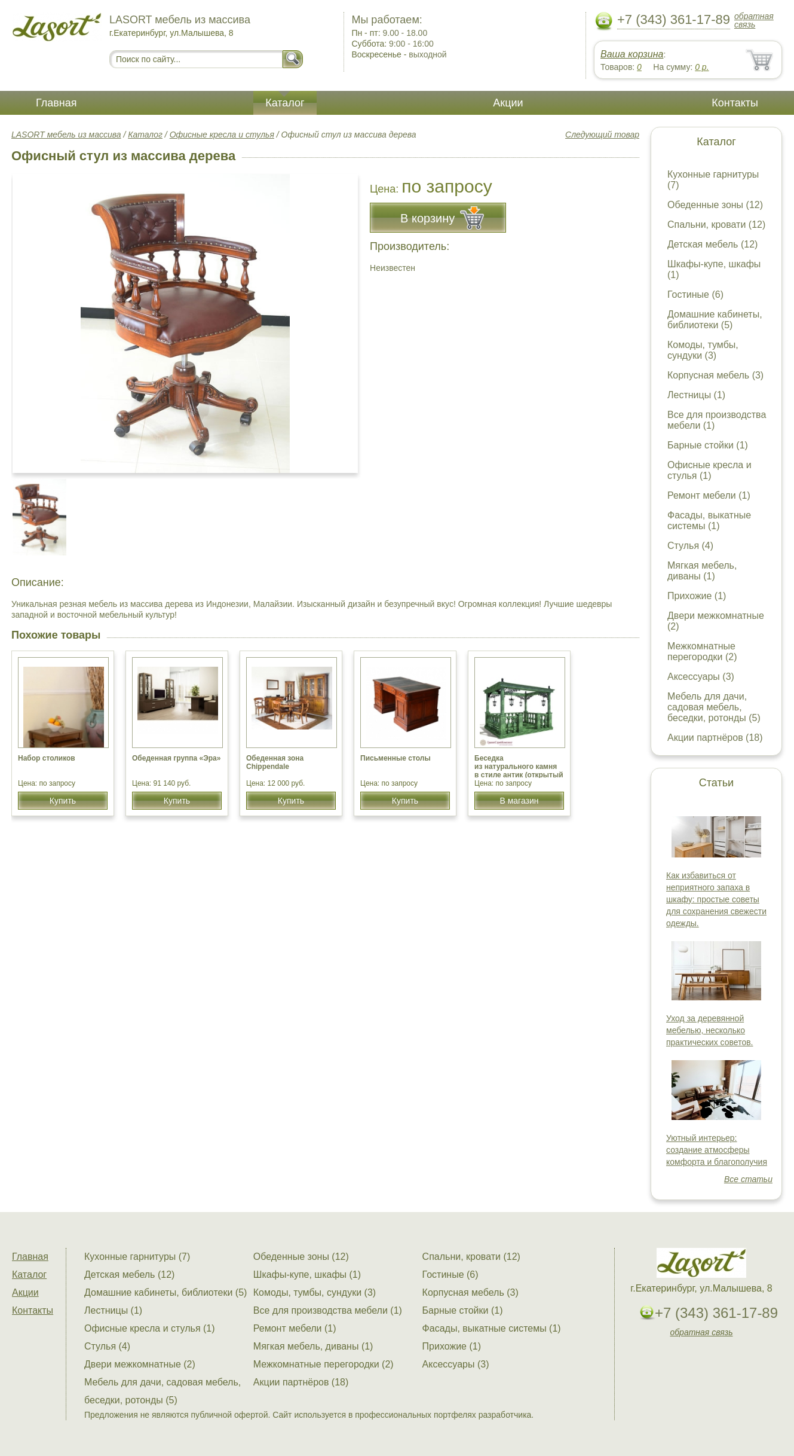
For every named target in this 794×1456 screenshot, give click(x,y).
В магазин (518, 800)
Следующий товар (602, 134)
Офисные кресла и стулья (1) (709, 470)
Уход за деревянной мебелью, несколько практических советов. (709, 1030)
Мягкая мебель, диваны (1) (702, 570)
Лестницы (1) (696, 395)
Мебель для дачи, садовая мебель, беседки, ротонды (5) (714, 707)
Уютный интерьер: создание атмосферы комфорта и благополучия (716, 1150)
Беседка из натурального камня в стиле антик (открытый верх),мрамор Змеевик (518, 770)
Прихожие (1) (696, 596)
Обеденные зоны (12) (715, 205)
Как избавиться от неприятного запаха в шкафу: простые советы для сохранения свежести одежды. (716, 899)
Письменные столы (395, 758)
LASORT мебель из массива (66, 134)
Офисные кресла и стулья (222, 134)
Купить (63, 800)
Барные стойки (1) (707, 445)
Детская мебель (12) (712, 244)
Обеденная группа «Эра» (176, 758)
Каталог (284, 103)
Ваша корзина (631, 54)
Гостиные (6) (695, 294)
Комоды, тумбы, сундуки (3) (702, 350)
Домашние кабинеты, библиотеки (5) (714, 319)
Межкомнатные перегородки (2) (702, 651)
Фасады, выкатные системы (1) (709, 520)
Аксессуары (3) (700, 676)
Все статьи (748, 1179)
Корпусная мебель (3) (715, 375)
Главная (56, 103)
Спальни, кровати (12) (716, 224)
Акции (508, 103)
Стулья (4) (690, 546)
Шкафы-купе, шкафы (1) (307, 1274)
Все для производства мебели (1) (327, 1310)
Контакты (735, 103)
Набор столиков (46, 758)
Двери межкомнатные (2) (139, 1364)
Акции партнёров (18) (715, 737)
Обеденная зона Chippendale (275, 762)
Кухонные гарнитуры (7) (137, 1257)
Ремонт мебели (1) (708, 495)
